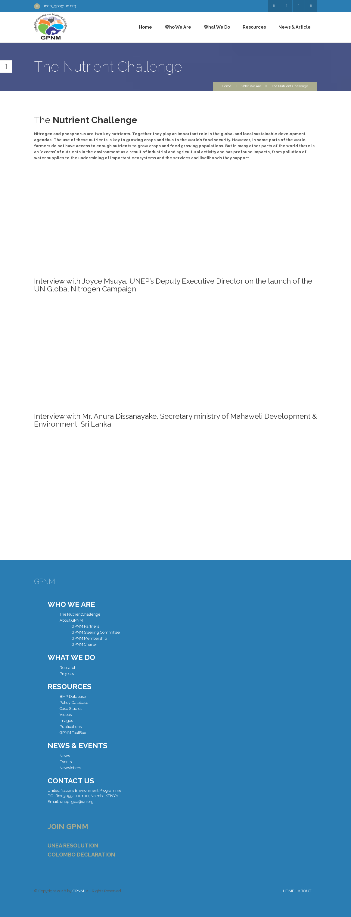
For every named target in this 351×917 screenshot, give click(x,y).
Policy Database (74, 702)
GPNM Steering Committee (96, 632)
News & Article (294, 27)
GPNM (78, 891)
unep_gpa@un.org (59, 6)
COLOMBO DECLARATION (81, 854)
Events (66, 762)
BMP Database (73, 696)
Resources (254, 27)
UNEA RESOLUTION (73, 845)
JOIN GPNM (68, 826)
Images (66, 720)
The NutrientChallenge (80, 614)
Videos (66, 714)
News (65, 756)
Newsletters (70, 768)
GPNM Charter (84, 644)
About (304, 891)
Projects (67, 673)
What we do (217, 27)
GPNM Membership (89, 638)
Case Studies (71, 708)
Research (68, 667)
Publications (71, 726)
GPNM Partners (85, 626)
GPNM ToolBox (73, 732)
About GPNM (71, 620)
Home (145, 27)
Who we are (178, 27)
